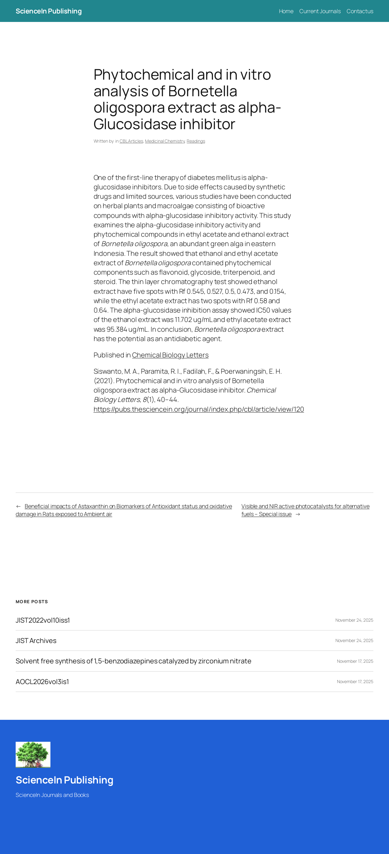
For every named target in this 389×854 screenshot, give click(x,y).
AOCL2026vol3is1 (42, 681)
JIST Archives (36, 640)
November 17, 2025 (355, 661)
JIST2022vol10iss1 (43, 620)
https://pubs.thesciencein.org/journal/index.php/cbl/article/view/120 (199, 409)
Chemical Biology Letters (170, 354)
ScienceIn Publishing (48, 10)
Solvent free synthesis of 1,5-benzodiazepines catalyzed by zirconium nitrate (133, 661)
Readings (196, 141)
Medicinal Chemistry (164, 141)
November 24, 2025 (354, 620)
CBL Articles (131, 141)
